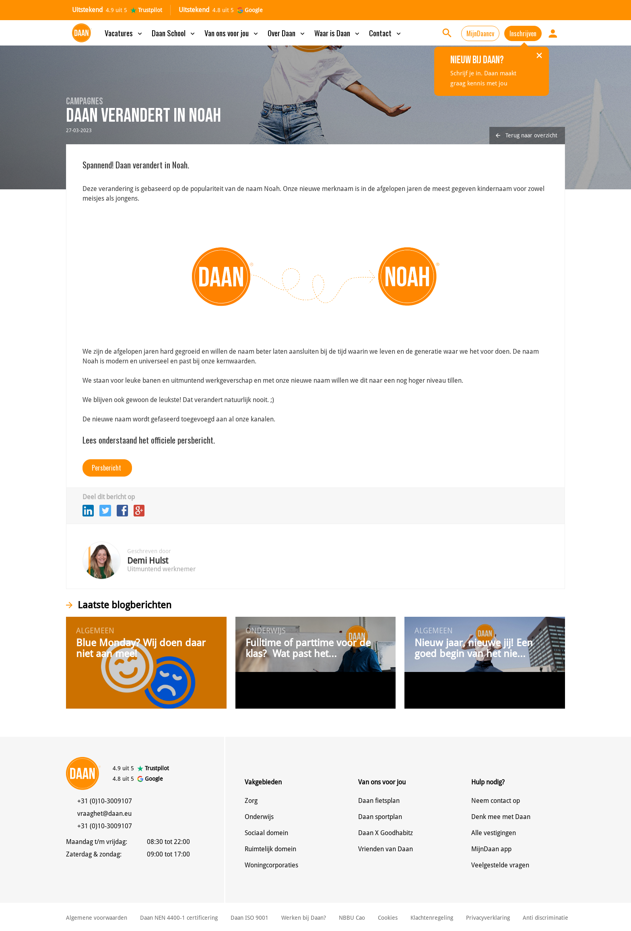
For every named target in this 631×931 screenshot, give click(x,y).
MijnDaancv (480, 33)
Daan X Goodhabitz (385, 833)
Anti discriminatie (545, 917)
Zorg (251, 801)
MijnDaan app (491, 849)
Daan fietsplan (379, 801)
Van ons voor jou (232, 32)
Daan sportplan (380, 817)
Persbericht (106, 468)
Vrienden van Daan (385, 849)
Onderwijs (259, 817)
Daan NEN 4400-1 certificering (179, 917)
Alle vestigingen (493, 833)
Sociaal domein (266, 833)
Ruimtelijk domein (270, 849)
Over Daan (287, 32)
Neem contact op (495, 801)
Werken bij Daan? (303, 917)
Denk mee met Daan (500, 817)
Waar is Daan (337, 32)
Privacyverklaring (488, 917)
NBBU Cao (352, 917)
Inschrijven (522, 33)
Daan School (174, 32)
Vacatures (124, 32)
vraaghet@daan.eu (104, 813)
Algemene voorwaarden (96, 917)
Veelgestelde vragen (500, 865)
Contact (385, 32)
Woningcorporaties (271, 865)
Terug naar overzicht (526, 135)
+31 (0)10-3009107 (104, 801)
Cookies (388, 917)
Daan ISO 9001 (249, 917)
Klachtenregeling (431, 917)
